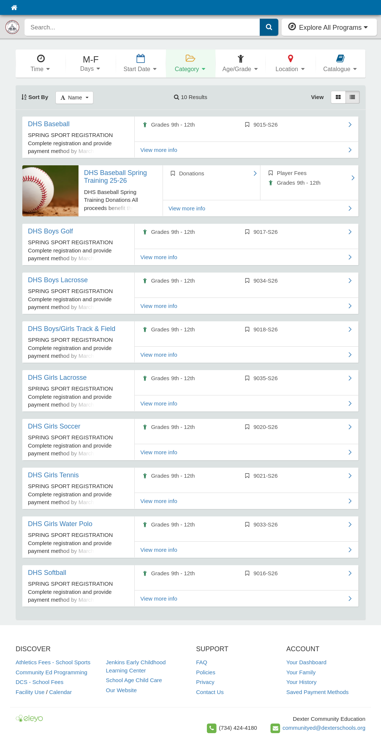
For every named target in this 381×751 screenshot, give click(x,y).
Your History (301, 682)
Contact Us (210, 692)
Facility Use (30, 692)
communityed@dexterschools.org (323, 728)
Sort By (34, 97)
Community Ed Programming (51, 672)
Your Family (301, 672)
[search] (142, 27)
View (317, 97)
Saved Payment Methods (317, 692)
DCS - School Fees (39, 682)
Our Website (121, 690)
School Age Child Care (134, 680)
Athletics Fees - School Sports (53, 662)
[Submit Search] (269, 27)
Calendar (60, 692)
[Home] (14, 7)
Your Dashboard (306, 662)
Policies (205, 672)
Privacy (205, 682)
